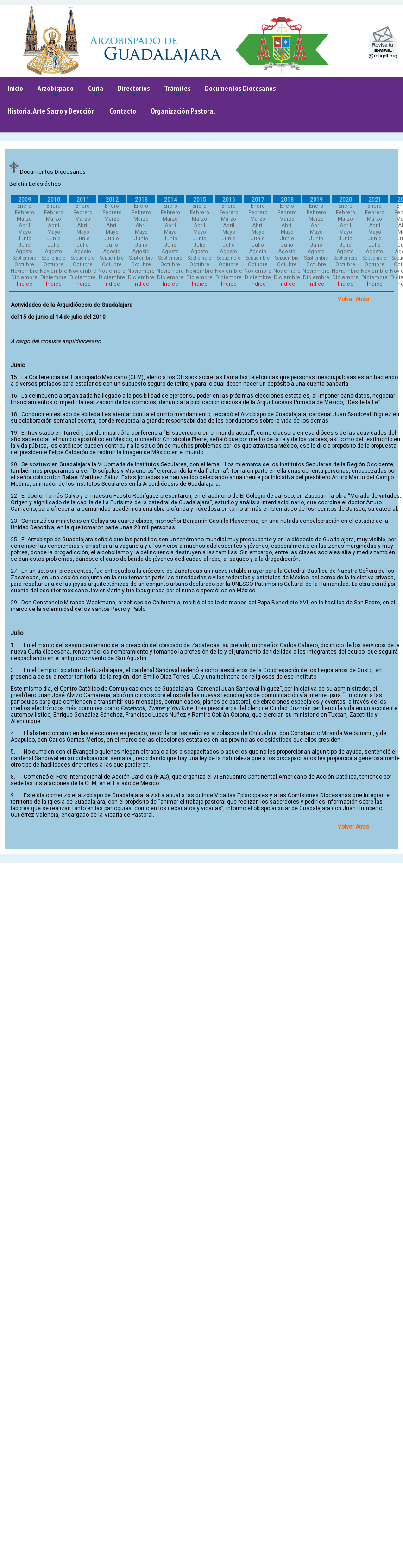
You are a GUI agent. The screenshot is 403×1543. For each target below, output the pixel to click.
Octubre (24, 264)
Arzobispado (56, 91)
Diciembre (24, 277)
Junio (24, 238)
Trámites (177, 91)
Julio (24, 245)
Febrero (24, 213)
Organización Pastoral (183, 114)
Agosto (24, 251)
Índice (24, 284)
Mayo (24, 232)
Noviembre (24, 271)
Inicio (15, 88)
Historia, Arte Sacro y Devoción (51, 114)
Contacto (122, 114)
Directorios (134, 91)
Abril (24, 225)
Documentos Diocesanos (240, 91)
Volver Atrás (353, 299)
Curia (95, 91)
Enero (24, 206)
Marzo (24, 219)
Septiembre (24, 257)
